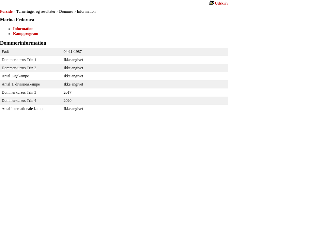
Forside (6, 11)
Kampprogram (25, 33)
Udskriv (221, 3)
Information (23, 28)
